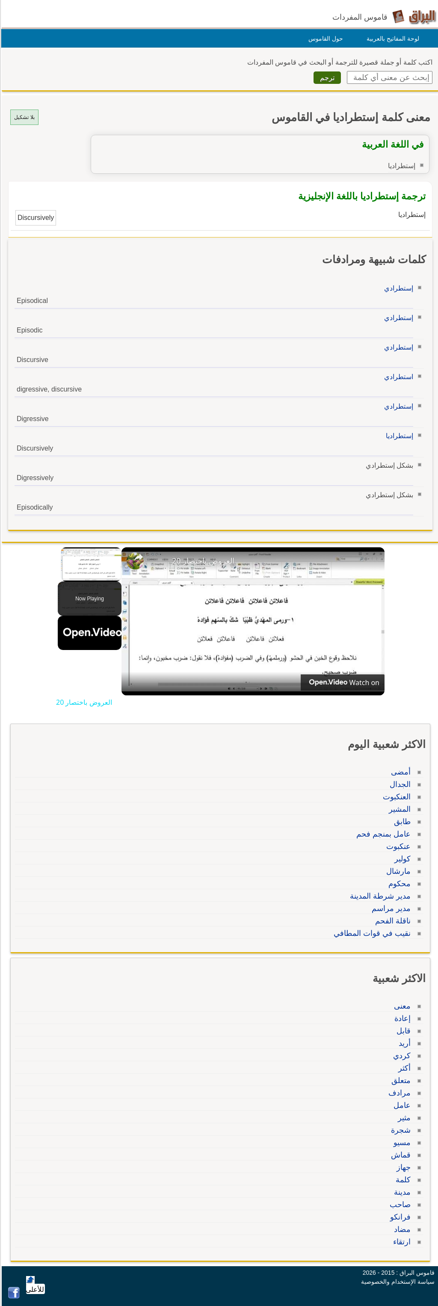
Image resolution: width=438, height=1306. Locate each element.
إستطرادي (397, 288)
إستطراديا (398, 435)
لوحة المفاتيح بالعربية (391, 38)
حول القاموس (324, 38)
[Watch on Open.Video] (341, 682)
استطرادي (397, 376)
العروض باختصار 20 (202, 560)
